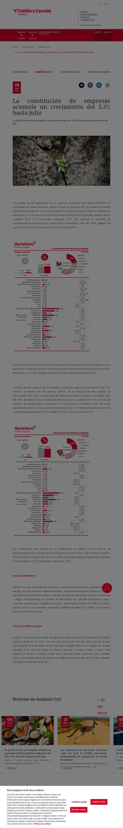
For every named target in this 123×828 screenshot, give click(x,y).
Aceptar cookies (99, 802)
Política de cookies (42, 824)
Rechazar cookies (79, 809)
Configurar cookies (79, 802)
